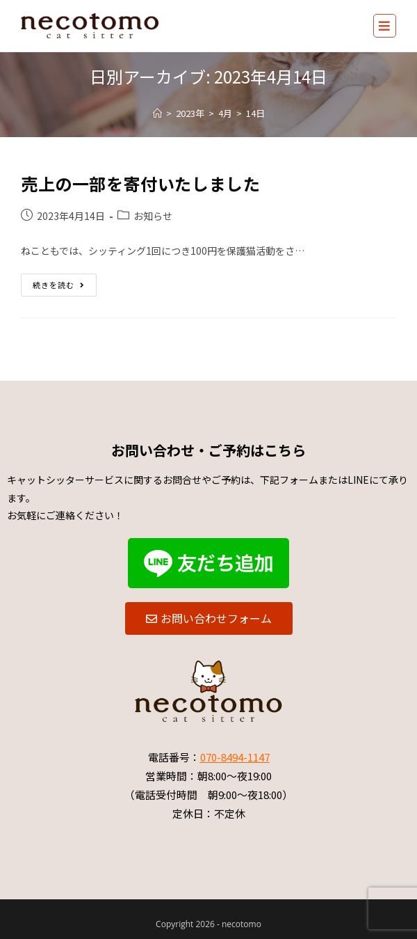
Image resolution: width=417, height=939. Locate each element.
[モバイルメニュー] (384, 26)
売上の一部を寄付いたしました (140, 183)
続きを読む (59, 282)
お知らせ (152, 216)
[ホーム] (157, 113)
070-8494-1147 (235, 757)
